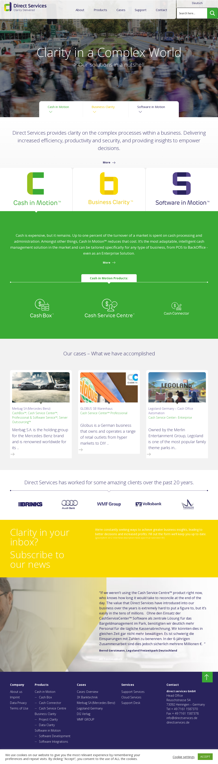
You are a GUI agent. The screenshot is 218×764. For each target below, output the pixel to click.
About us (16, 692)
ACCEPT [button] (205, 756)
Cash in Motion (45, 692)
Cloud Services (131, 697)
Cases (120, 10)
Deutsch (197, 3)
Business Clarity (45, 714)
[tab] (36, 189)
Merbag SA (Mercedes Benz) (96, 703)
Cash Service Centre (52, 708)
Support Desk (130, 703)
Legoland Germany (90, 708)
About (80, 10)
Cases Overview (87, 692)
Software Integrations (53, 741)
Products (100, 10)
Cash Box (45, 697)
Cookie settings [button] (184, 757)
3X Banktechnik (87, 697)
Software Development (54, 736)
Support (140, 10)
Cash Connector (50, 703)
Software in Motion (48, 730)
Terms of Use (19, 708)
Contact (161, 10)
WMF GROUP (85, 719)
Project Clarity (48, 719)
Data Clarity (47, 725)
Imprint (15, 697)
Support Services (133, 692)
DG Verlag (83, 714)
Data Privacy (18, 703)
